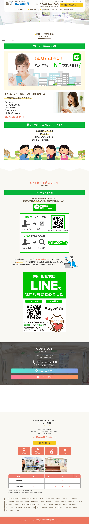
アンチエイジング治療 (29, 507)
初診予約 (27, 501)
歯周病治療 (63, 501)
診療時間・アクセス (69, 9)
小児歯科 (17, 504)
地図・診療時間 (46, 371)
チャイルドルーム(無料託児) (70, 498)
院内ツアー (58, 498)
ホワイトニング (9, 507)
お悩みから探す (44, 9)
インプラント (44, 504)
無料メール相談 (19, 501)
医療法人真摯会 (9, 510)
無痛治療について (34, 504)
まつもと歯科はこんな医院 (37, 501)
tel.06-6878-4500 (44, 437)
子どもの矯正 (58, 504)
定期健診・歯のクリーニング (75, 501)
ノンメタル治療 (18, 507)
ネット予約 (46, 377)
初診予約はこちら (70, 5)
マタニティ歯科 (25, 504)
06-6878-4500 (46, 362)
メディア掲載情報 (9, 501)
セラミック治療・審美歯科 (69, 504)
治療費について (49, 501)
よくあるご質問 (67, 507)
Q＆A (60, 507)
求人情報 (75, 507)
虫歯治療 (57, 501)
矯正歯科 (51, 504)
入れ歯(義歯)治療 (9, 504)
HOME (3, 40)
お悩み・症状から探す (41, 507)
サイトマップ (18, 510)
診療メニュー (32, 9)
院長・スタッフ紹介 (57, 9)
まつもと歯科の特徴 (49, 498)
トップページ (20, 9)
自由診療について (53, 507)
